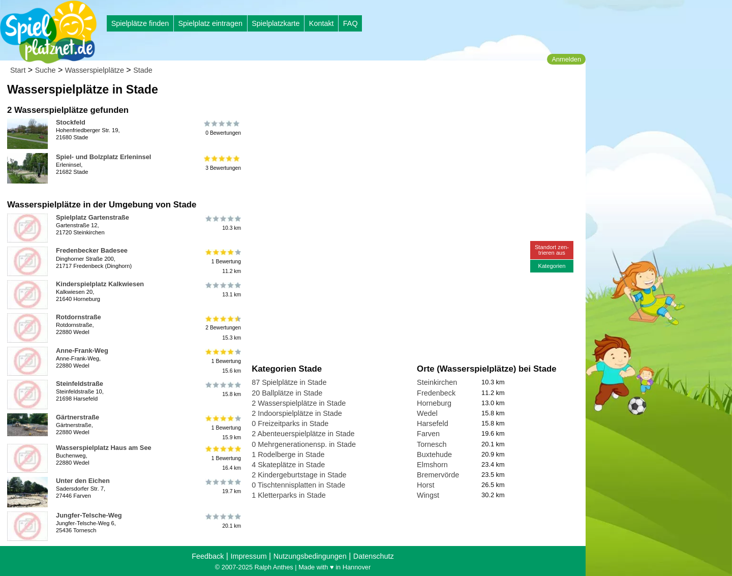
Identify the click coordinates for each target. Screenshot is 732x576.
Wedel (427, 413)
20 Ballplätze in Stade (287, 393)
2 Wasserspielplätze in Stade (299, 403)
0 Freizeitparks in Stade (290, 423)
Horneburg (434, 403)
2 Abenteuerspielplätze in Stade (303, 434)
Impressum (248, 556)
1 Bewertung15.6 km (222, 361)
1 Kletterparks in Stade (289, 495)
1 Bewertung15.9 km (222, 427)
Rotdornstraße (78, 317)
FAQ (350, 23)
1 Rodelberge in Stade (288, 454)
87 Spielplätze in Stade (289, 382)
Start (17, 70)
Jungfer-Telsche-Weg (89, 515)
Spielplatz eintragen (210, 23)
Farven (428, 434)
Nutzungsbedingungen (310, 556)
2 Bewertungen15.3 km (222, 327)
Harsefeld (432, 423)
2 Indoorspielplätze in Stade (297, 413)
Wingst (428, 495)
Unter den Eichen (83, 480)
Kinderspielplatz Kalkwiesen (100, 284)
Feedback (208, 556)
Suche (45, 70)
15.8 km (222, 389)
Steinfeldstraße (79, 383)
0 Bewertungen (222, 128)
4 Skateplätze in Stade (288, 465)
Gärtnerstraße (77, 417)
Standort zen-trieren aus (552, 250)
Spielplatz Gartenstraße (92, 217)
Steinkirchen (437, 382)
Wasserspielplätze (94, 70)
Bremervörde (438, 475)
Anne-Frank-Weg (82, 350)
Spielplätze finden (140, 23)
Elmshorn (432, 465)
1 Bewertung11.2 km (222, 261)
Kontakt (321, 23)
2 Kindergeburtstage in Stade (299, 475)
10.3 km (222, 223)
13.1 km (222, 289)
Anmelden (566, 59)
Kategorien (551, 266)
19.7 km (222, 486)
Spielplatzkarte (275, 23)
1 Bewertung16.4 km (222, 458)
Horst (425, 485)
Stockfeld (70, 122)
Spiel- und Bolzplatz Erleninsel (103, 157)
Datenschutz (373, 556)
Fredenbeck (436, 393)
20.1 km (222, 521)
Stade (142, 70)
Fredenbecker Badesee (92, 250)
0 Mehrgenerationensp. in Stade (304, 444)
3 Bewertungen (222, 162)
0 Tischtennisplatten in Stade (298, 485)
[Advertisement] (367, 96)
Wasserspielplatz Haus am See (103, 447)
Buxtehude (434, 454)
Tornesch (431, 444)
